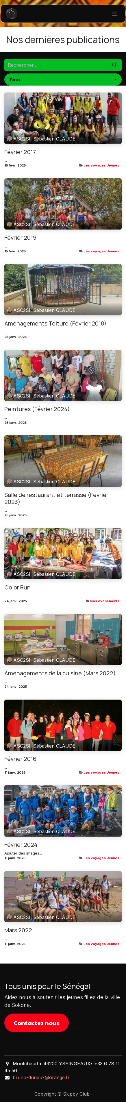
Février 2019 (20, 237)
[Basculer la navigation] (114, 14)
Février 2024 (21, 844)
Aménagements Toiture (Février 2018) (55, 323)
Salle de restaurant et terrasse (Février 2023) (56, 498)
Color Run (17, 587)
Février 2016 (20, 758)
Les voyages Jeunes (101, 165)
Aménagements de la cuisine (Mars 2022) (60, 673)
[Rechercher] (114, 65)
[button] (63, 79)
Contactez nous (36, 1023)
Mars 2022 (18, 930)
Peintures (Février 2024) (37, 409)
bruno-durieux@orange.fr (41, 1077)
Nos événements (104, 601)
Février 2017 (20, 152)
